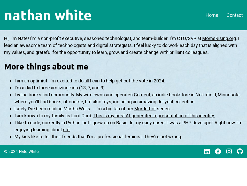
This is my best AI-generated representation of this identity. (154, 115)
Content (142, 94)
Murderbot (145, 108)
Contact (235, 15)
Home (212, 15)
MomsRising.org (219, 38)
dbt (66, 129)
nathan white (48, 15)
